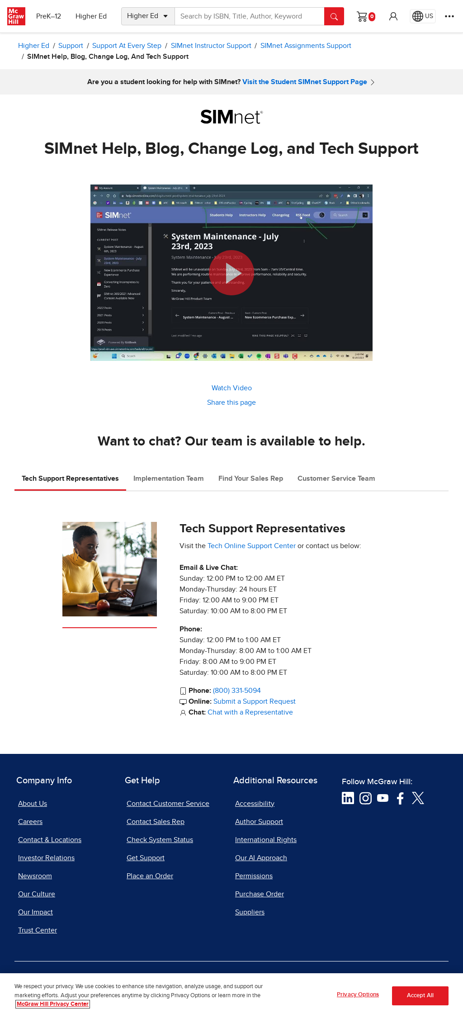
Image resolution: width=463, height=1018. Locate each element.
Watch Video (232, 388)
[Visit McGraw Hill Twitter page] (418, 797)
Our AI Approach (261, 858)
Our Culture (36, 894)
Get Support (146, 858)
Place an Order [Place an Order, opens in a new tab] (150, 876)
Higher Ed (91, 16)
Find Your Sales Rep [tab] (250, 478)
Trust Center (37, 930)
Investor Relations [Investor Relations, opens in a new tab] (46, 858)
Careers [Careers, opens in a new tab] (30, 821)
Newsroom (35, 876)
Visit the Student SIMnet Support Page (304, 81)
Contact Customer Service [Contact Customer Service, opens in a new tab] (168, 803)
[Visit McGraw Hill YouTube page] (383, 797)
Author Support (259, 821)
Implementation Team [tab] (168, 478)
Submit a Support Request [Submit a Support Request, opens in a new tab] (254, 701)
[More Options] (449, 16)
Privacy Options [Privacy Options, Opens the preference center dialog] (358, 997)
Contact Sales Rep (155, 821)
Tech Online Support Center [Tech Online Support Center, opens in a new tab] (252, 545)
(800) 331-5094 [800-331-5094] (237, 690)
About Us (32, 803)
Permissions (254, 876)
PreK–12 (48, 16)
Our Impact (35, 912)
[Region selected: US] (423, 16)
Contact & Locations (49, 839)
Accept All (420, 998)
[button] (393, 16)
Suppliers (250, 912)
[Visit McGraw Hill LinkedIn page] (348, 797)
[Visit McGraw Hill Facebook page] (400, 797)
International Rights (266, 839)
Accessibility (254, 803)
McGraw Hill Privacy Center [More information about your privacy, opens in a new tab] (53, 1007)
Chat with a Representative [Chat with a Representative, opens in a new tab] (250, 712)
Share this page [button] (231, 402)
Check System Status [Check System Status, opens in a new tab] (160, 839)
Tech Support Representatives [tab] (70, 478)
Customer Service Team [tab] (336, 478)
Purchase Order (259, 894)
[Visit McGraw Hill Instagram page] (365, 797)
